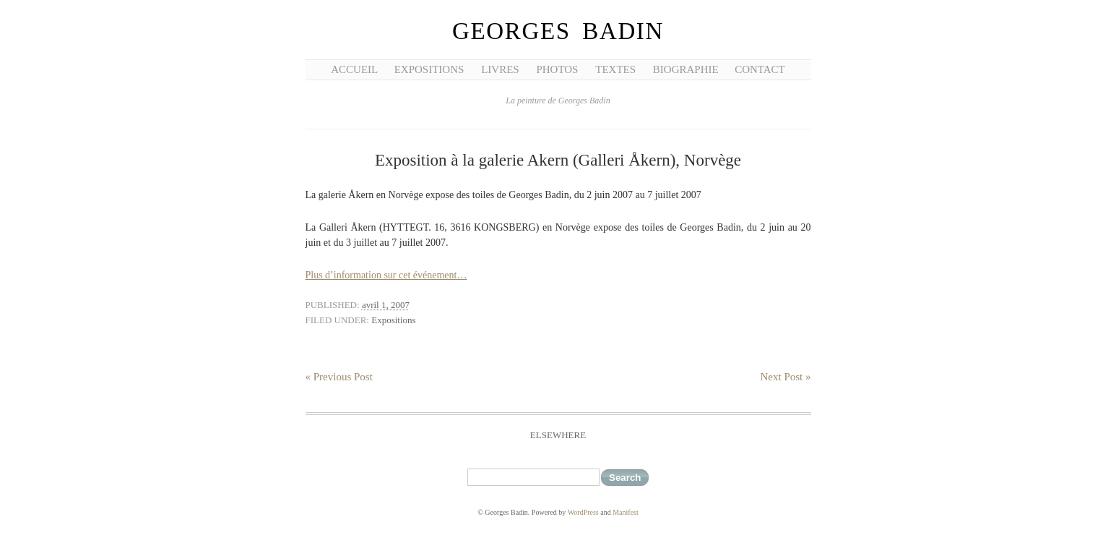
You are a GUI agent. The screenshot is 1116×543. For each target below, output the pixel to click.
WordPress (583, 512)
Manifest (626, 512)
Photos (557, 69)
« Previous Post (339, 376)
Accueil (354, 69)
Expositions (429, 69)
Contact (760, 69)
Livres (500, 69)
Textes (615, 69)
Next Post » (785, 376)
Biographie (686, 69)
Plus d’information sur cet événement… (386, 275)
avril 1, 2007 (386, 304)
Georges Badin (558, 31)
